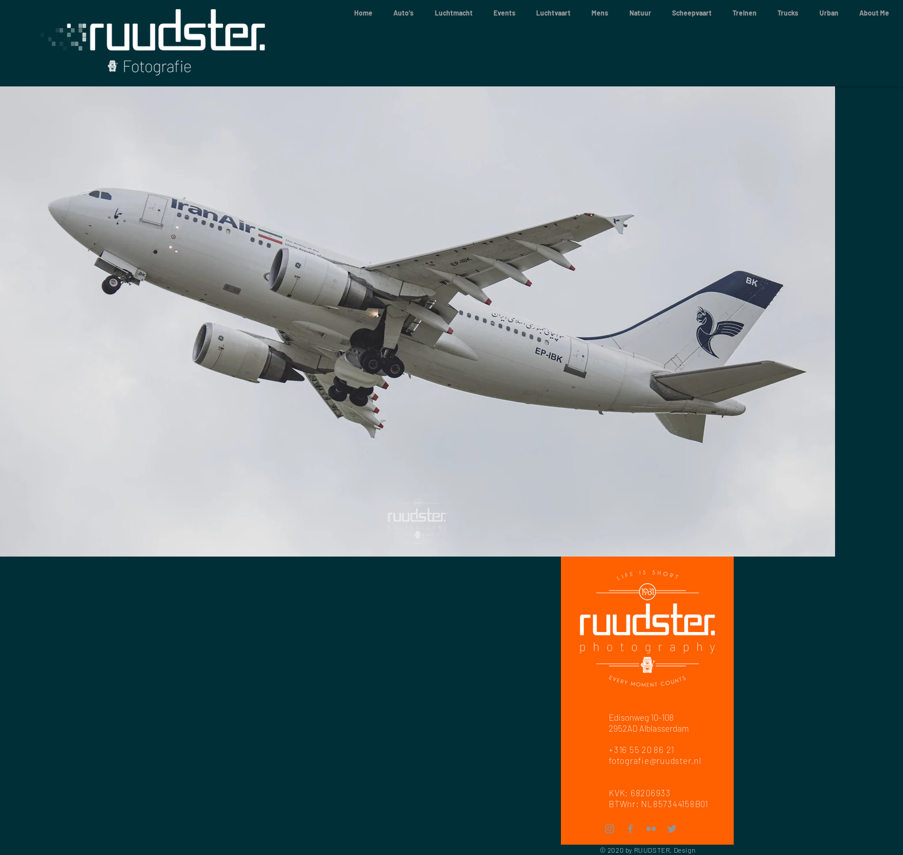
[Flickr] (651, 829)
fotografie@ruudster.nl (655, 760)
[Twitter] (672, 829)
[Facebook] (630, 829)
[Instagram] (610, 829)
